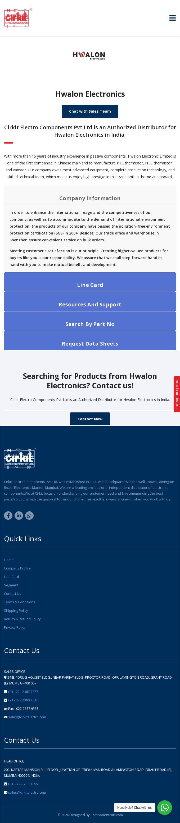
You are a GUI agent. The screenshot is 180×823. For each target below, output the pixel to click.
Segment (11, 585)
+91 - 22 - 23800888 (22, 700)
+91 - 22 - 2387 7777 (23, 691)
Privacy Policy (15, 627)
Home (9, 559)
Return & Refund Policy (22, 619)
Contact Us (12, 593)
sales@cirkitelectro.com (27, 717)
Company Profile (17, 568)
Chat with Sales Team (90, 111)
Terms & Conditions (19, 602)
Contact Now (90, 418)
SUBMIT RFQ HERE (176, 394)
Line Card (11, 576)
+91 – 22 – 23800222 (23, 783)
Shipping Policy (16, 610)
